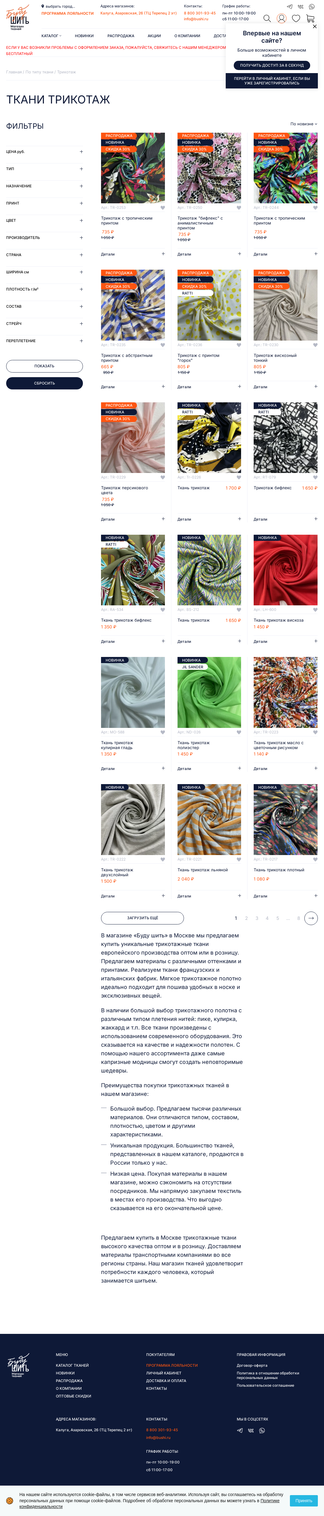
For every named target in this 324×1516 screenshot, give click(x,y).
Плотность (22, 289)
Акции (154, 35)
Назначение (19, 186)
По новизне (302, 124)
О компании (187, 35)
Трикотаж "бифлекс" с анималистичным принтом (201, 223)
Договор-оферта (252, 1371)
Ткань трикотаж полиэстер (194, 751)
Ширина (17, 272)
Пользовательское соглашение (265, 1391)
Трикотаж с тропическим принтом (124, 221)
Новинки (84, 35)
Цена (15, 151)
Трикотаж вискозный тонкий (276, 358)
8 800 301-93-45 (200, 13)
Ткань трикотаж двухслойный (118, 879)
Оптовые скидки (73, 1402)
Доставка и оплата (166, 1387)
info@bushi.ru (196, 19)
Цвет (11, 220)
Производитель (23, 237)
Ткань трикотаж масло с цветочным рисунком (278, 751)
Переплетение (21, 340)
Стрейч (13, 323)
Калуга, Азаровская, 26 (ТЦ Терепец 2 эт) (138, 13)
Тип (10, 168)
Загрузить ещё (142, 924)
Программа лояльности (172, 1371)
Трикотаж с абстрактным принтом (125, 358)
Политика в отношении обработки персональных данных (268, 1381)
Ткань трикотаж (194, 488)
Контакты (156, 1395)
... (288, 925)
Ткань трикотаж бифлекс (118, 624)
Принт (12, 203)
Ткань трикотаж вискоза (270, 624)
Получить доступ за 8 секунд (272, 65)
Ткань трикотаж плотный (270, 879)
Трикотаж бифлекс (273, 488)
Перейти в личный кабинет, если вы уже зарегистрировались (272, 80)
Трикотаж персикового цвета (125, 491)
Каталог (51, 35)
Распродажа (120, 35)
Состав (13, 306)
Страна (13, 254)
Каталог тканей (72, 1371)
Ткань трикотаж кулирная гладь (118, 751)
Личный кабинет (164, 1379)
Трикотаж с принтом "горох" (199, 358)
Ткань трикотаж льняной (194, 879)
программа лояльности (67, 13)
